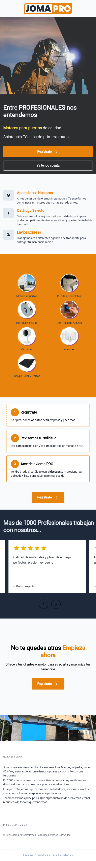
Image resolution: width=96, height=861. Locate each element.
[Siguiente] (56, 604)
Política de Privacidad (15, 825)
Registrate (48, 151)
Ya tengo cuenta (48, 165)
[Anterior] (43, 604)
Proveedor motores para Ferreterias (48, 855)
